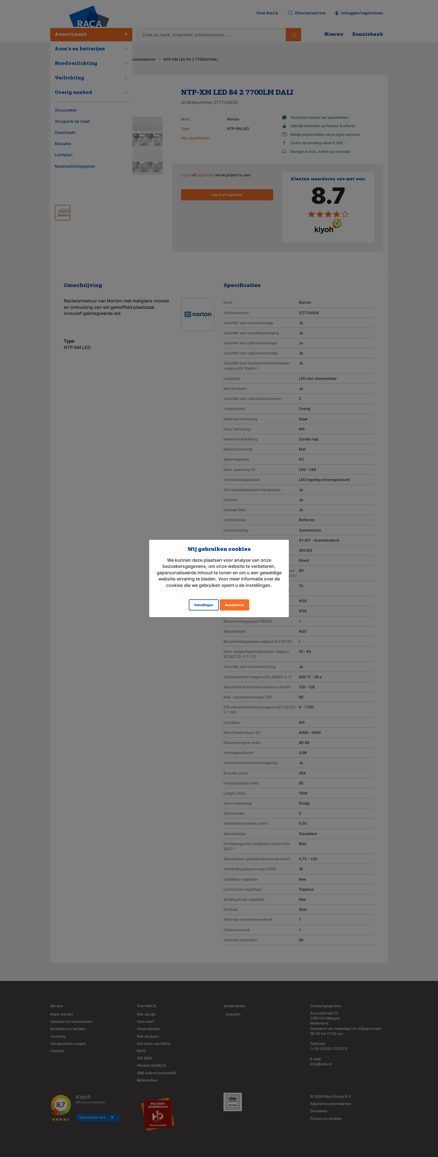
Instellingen (203, 605)
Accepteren (234, 605)
